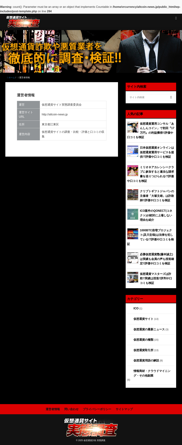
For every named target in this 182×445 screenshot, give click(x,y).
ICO (135, 308)
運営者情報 (53, 409)
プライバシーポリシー (97, 409)
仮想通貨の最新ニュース (149, 329)
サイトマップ (124, 409)
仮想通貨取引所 (143, 350)
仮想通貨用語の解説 (146, 360)
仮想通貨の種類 (143, 339)
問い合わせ (71, 409)
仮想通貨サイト (143, 318)
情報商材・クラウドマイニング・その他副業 (151, 373)
